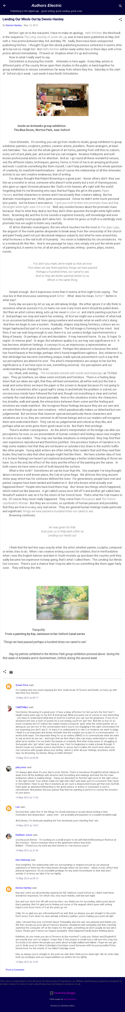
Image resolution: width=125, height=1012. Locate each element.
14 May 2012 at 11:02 (27, 797)
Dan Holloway (23, 859)
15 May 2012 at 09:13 (27, 878)
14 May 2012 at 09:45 (27, 757)
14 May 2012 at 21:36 (27, 850)
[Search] (120, 7)
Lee (18, 807)
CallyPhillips (22, 707)
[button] (120, 20)
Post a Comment (15, 969)
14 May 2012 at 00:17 (27, 697)
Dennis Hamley (23, 887)
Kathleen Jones (24, 834)
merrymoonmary (69, 999)
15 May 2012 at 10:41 (27, 961)
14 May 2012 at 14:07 (27, 825)
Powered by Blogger (63, 993)
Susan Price (22, 685)
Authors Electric (46, 5)
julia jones (21, 767)
